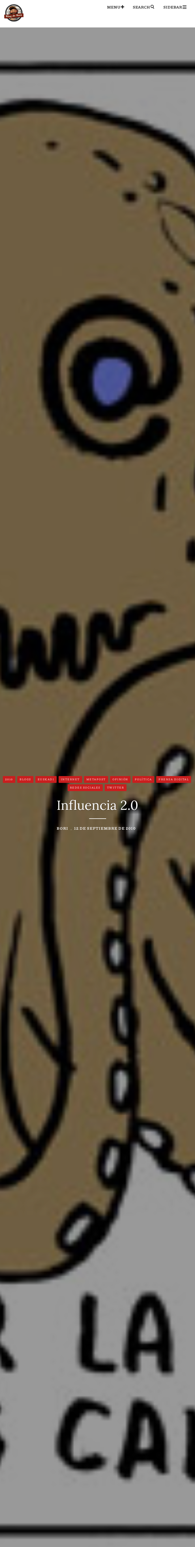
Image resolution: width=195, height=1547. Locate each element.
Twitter (115, 787)
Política (143, 779)
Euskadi (46, 779)
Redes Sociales (85, 787)
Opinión (120, 779)
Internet (70, 779)
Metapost (96, 779)
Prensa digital (173, 779)
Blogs (25, 779)
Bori (62, 828)
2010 (9, 779)
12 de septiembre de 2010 (105, 828)
